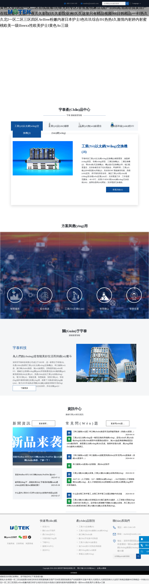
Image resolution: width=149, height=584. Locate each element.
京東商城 (20, 543)
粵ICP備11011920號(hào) (86, 568)
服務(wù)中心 (120, 11)
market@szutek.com (91, 3)
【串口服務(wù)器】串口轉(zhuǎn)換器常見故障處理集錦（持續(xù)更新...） (104, 432)
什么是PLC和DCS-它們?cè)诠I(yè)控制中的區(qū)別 (36, 493)
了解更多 (24, 388)
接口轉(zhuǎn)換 (84, 534)
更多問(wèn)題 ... (117, 424)
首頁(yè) (41, 12)
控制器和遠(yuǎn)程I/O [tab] (122, 126)
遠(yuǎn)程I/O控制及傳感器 (88, 546)
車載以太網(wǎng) (85, 554)
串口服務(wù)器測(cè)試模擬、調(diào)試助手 (91, 464)
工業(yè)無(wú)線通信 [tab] (90, 126)
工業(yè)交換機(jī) (85, 527)
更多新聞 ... (43, 424)
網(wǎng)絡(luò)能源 (86, 550)
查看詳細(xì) (118, 190)
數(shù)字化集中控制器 (87, 538)
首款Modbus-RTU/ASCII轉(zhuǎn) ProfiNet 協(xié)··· (35, 475)
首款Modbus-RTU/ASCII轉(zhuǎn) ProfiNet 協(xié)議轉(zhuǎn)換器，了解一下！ (37, 458)
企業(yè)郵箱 (101, 568)
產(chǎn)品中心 (72, 11)
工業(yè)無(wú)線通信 (86, 542)
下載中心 (106, 11)
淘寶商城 (29, 543)
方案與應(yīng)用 (90, 11)
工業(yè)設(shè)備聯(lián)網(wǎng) (92, 531)
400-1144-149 (72, 3)
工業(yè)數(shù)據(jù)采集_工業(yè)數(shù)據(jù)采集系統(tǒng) (98, 473)
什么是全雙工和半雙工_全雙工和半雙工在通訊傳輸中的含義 (97, 494)
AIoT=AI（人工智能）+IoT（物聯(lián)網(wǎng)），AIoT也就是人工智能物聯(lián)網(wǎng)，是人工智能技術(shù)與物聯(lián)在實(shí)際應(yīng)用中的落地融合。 (100, 482)
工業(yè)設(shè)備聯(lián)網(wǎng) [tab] (59, 129)
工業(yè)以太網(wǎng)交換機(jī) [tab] (27, 129)
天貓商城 (10, 543)
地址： (120, 541)
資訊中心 (135, 11)
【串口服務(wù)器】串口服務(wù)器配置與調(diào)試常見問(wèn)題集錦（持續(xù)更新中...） (104, 456)
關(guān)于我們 (54, 11)
